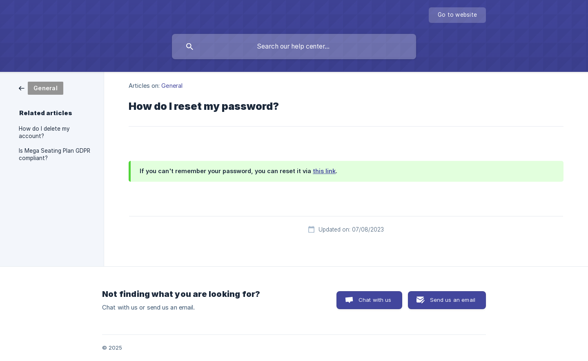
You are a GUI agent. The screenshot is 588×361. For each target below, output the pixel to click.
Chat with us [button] (375, 299)
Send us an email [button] (452, 299)
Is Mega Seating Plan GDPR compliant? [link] (54, 154)
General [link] (172, 85)
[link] (41, 87)
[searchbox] (294, 46)
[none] (457, 15)
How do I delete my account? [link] (44, 132)
